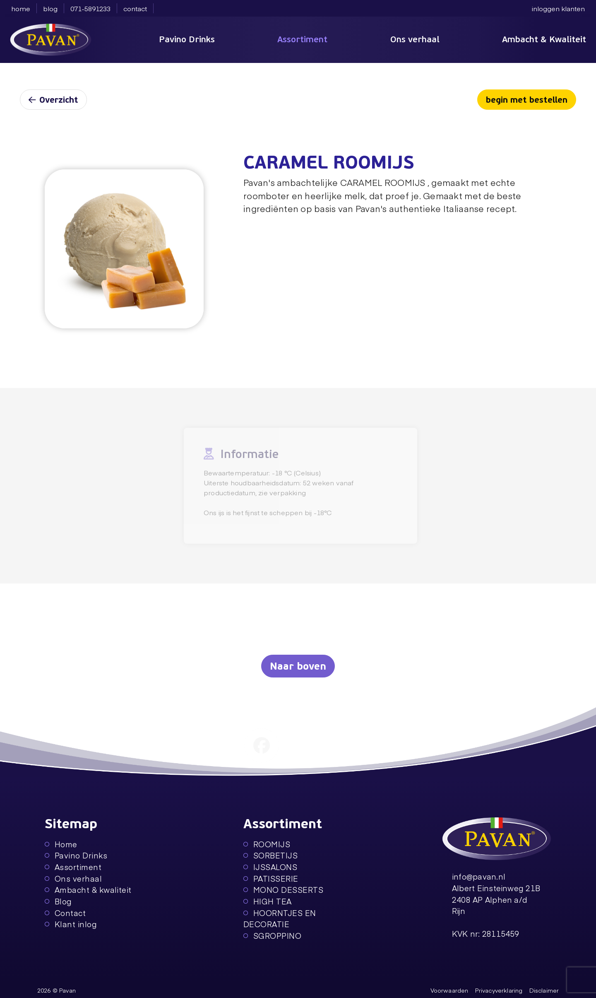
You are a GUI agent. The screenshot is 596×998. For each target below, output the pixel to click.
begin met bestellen (526, 100)
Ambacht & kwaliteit (88, 890)
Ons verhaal (415, 39)
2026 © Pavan (56, 990)
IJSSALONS (270, 867)
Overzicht (53, 100)
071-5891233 (90, 8)
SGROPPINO (272, 936)
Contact (65, 913)
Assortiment (302, 39)
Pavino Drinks (187, 39)
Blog (58, 901)
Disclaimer (544, 990)
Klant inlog (71, 924)
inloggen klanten (558, 8)
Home (61, 844)
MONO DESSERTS (283, 890)
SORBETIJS (270, 855)
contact (135, 8)
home (20, 8)
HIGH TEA (267, 901)
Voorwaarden (449, 990)
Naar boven (298, 666)
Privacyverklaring (499, 990)
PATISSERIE (270, 878)
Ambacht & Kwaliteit (544, 39)
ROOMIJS (266, 844)
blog (50, 8)
